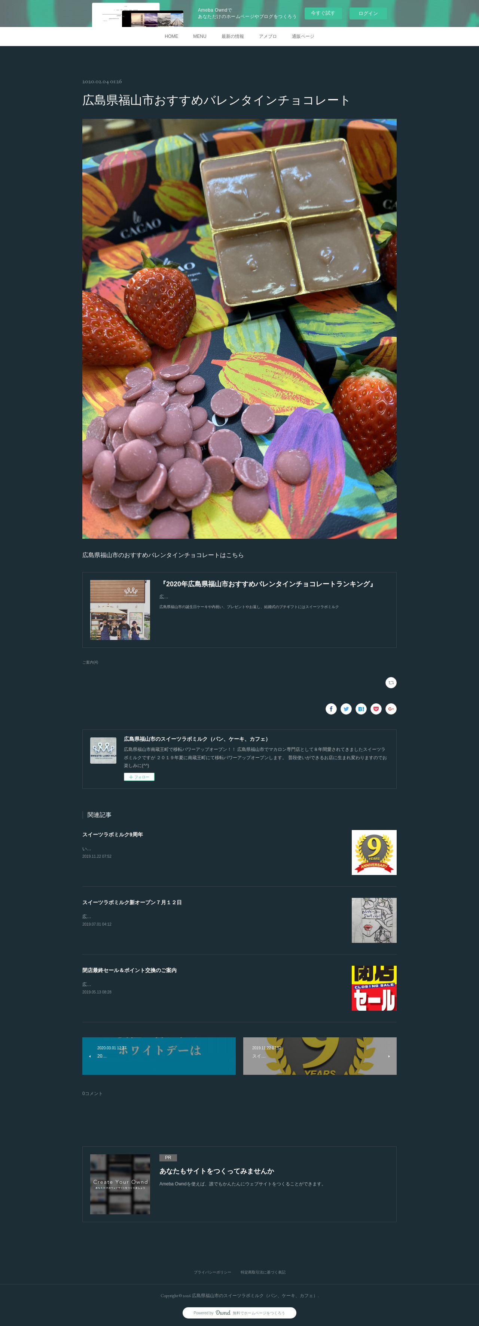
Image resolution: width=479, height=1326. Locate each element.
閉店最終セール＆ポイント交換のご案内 (129, 970)
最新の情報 (233, 36)
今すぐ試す (323, 13)
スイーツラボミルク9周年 (112, 835)
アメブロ (268, 36)
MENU (199, 36)
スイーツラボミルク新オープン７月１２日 (132, 902)
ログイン (368, 13)
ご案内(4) (90, 662)
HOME (171, 36)
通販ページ (303, 36)
